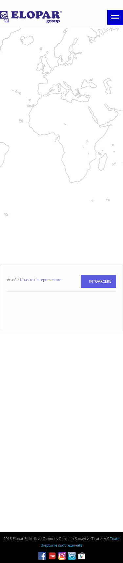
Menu (115, 17)
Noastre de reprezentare (40, 309)
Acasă (12, 309)
